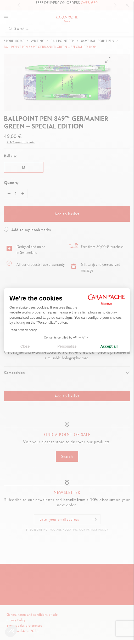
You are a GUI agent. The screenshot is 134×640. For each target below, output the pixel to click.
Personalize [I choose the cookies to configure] (66, 346)
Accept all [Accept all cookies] (109, 346)
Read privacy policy (23, 330)
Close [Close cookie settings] (25, 346)
